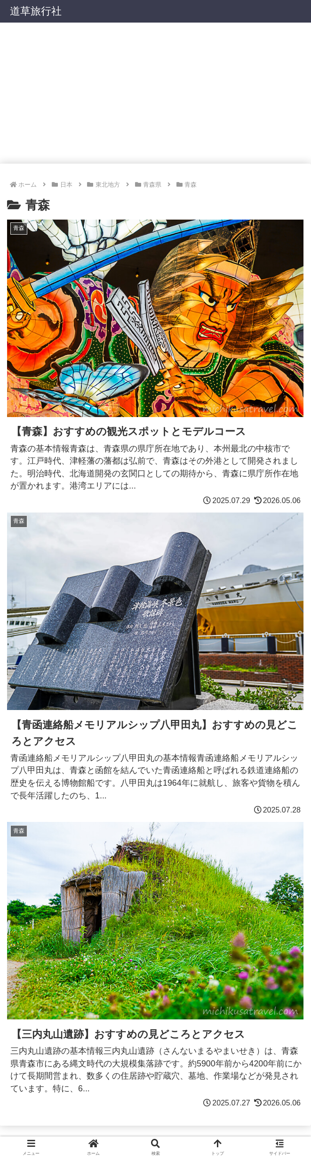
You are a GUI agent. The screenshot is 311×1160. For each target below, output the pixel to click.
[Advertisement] (155, 93)
